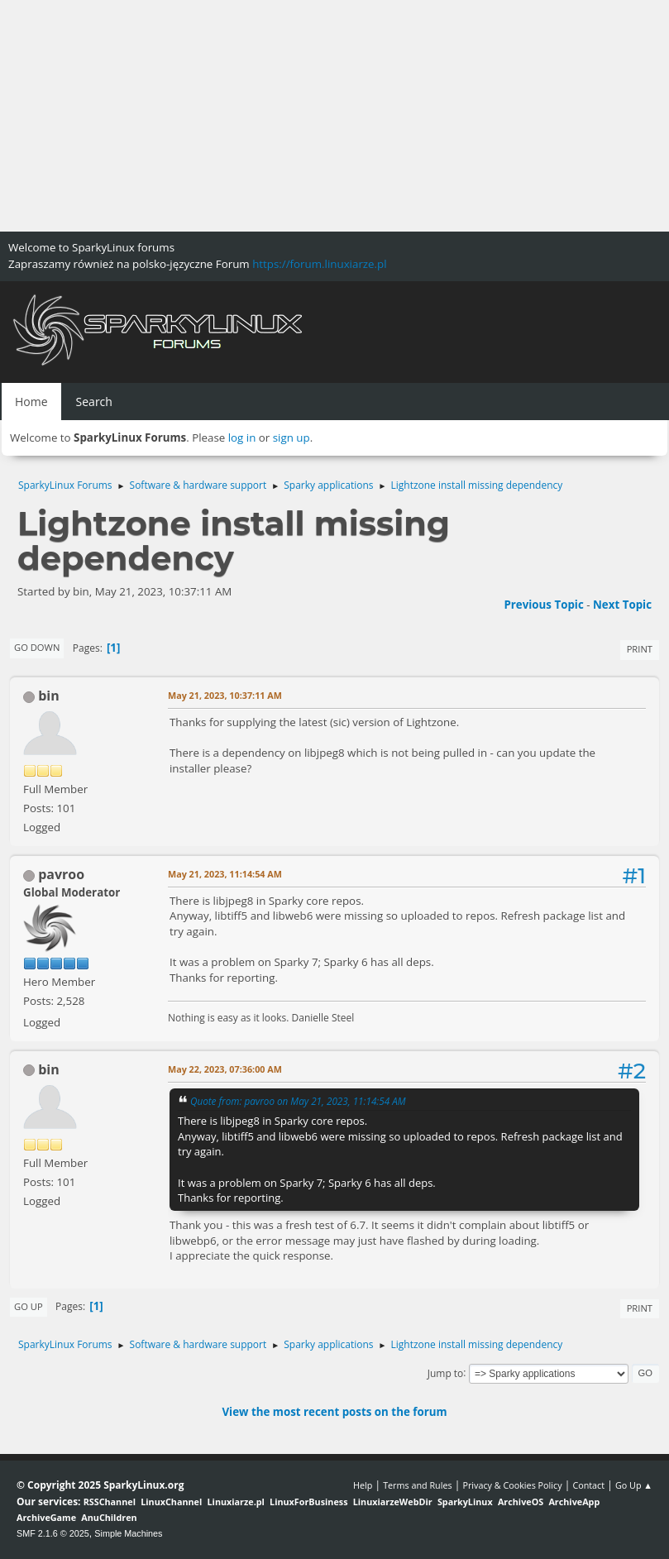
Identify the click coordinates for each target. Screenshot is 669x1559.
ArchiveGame (46, 1517)
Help (362, 1485)
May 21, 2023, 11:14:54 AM (225, 874)
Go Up (28, 1306)
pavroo (61, 874)
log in (242, 437)
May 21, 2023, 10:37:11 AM (225, 695)
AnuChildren (108, 1517)
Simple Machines (128, 1533)
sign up (291, 437)
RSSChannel (110, 1501)
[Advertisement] (334, 116)
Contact (588, 1485)
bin (49, 695)
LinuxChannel (171, 1501)
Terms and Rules (417, 1485)
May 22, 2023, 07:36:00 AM (225, 1069)
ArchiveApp (574, 1501)
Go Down (37, 647)
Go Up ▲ (633, 1485)
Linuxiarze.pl (236, 1501)
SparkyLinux (465, 1501)
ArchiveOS (520, 1501)
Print (639, 649)
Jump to (446, 1372)
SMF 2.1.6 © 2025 (53, 1533)
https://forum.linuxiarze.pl (319, 263)
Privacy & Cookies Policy (511, 1485)
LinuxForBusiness (308, 1501)
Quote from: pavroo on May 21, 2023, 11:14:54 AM (298, 1100)
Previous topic (543, 604)
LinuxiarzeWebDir (392, 1501)
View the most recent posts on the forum (334, 1411)
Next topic (622, 604)
